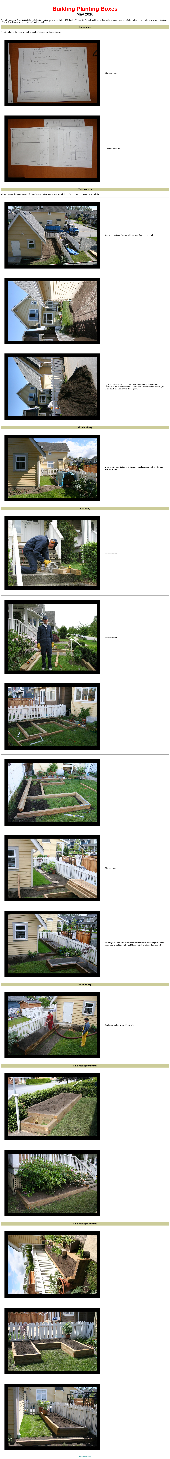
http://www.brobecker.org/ (85, 1456)
